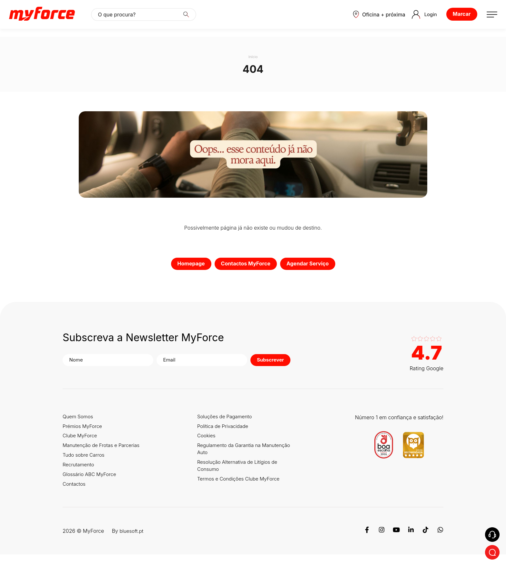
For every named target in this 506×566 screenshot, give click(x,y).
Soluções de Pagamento (229, 418)
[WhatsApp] (440, 542)
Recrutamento (79, 473)
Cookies (209, 440)
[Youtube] (395, 542)
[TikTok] (425, 542)
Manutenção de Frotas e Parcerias (104, 451)
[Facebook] (366, 542)
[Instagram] (381, 542)
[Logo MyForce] (46, 18)
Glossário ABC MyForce (91, 484)
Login (420, 18)
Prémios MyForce (84, 429)
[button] (373, 18)
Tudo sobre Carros (85, 462)
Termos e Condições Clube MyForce (244, 489)
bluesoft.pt (132, 542)
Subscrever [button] (248, 361)
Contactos (75, 495)
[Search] (190, 18)
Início (253, 56)
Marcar (458, 18)
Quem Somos (79, 418)
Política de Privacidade (227, 429)
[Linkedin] (410, 542)
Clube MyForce (81, 440)
